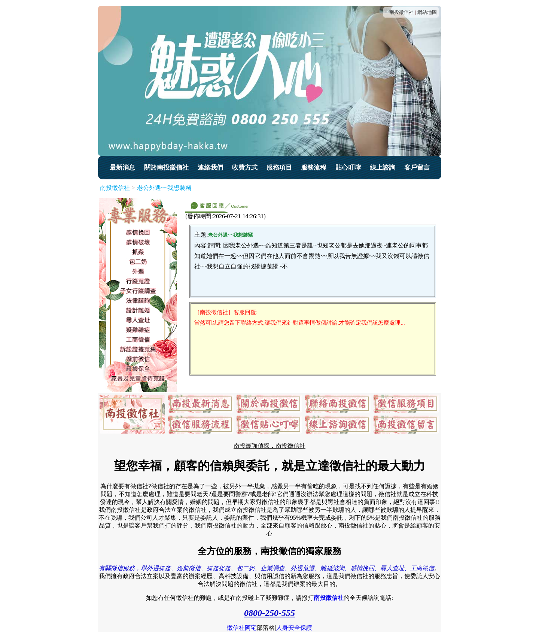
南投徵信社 (401, 12)
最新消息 (122, 167)
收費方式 (245, 167)
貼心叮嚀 (348, 167)
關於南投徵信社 (166, 167)
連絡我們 (210, 167)
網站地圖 (427, 12)
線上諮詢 (382, 167)
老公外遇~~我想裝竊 (164, 188)
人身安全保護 (294, 628)
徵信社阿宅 (242, 628)
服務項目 (279, 167)
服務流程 (313, 167)
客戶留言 (417, 167)
